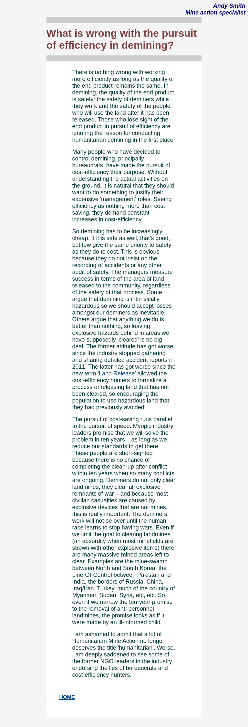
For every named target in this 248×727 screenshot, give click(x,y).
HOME (67, 697)
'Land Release (116, 373)
